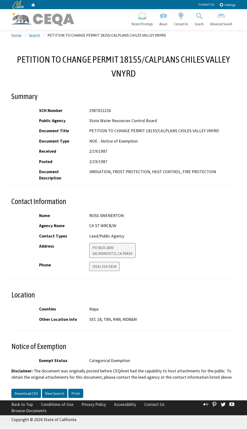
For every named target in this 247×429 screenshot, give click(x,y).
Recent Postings (142, 18)
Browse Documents (29, 411)
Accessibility (125, 405)
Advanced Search (221, 18)
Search (199, 18)
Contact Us (206, 4)
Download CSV (26, 394)
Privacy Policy (94, 405)
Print (75, 394)
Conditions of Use (57, 405)
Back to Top (22, 405)
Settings (227, 4)
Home (16, 35)
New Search (54, 394)
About (163, 18)
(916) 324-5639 (104, 266)
